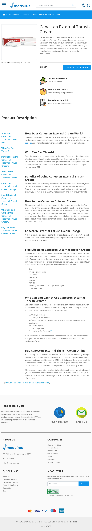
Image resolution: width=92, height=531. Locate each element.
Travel (49, 456)
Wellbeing (51, 459)
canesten (17, 383)
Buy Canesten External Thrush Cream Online (9, 230)
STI (51, 331)
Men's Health (13, 14)
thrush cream (28, 383)
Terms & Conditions (10, 485)
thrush (9, 383)
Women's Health (53, 462)
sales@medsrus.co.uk (11, 463)
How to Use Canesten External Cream (9, 174)
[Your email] (63, 483)
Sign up (84, 484)
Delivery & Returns (10, 479)
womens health (42, 383)
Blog (4, 491)
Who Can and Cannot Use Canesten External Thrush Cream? (9, 215)
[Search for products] (53, 5)
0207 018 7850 (8, 458)
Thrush (25, 14)
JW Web (48, 526)
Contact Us (7, 488)
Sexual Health (52, 454)
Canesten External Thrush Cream (46, 14)
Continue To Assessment (77, 67)
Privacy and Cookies (10, 482)
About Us (6, 476)
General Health (53, 448)
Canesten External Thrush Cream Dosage (9, 186)
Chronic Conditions (54, 445)
